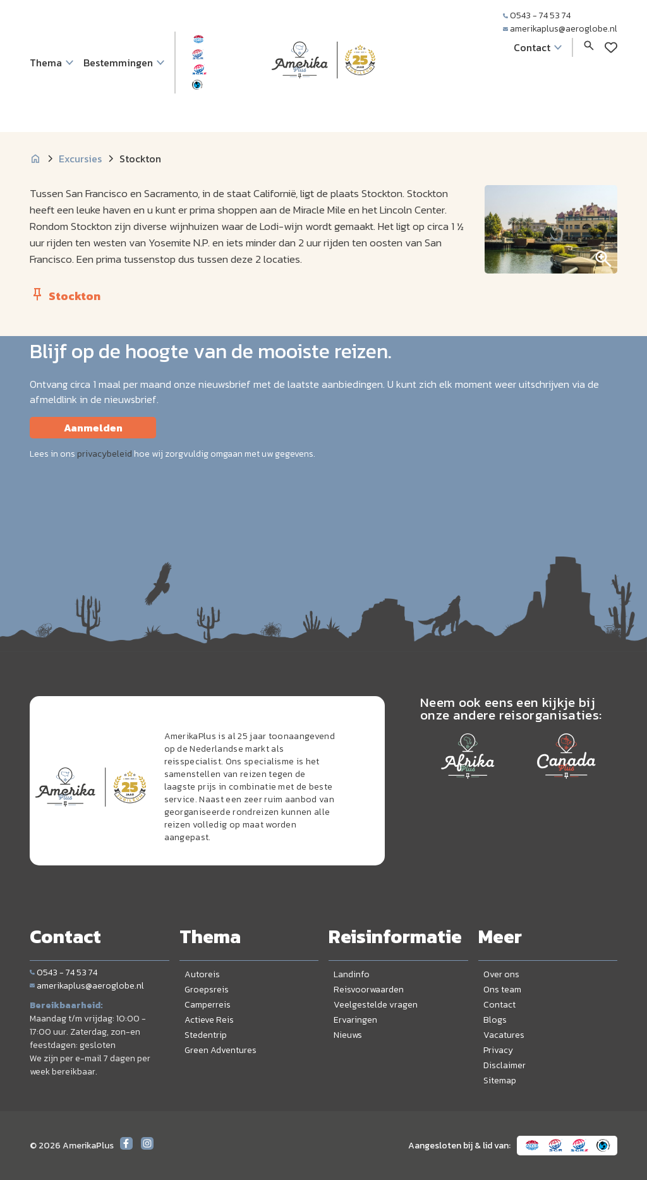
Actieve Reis (209, 1019)
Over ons (501, 974)
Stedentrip (205, 1035)
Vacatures (503, 1035)
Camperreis (207, 1004)
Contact (499, 1004)
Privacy (498, 1050)
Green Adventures (220, 1050)
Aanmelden (93, 427)
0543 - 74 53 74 (537, 15)
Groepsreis (206, 989)
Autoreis (202, 974)
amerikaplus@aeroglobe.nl (560, 28)
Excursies (80, 158)
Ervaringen (355, 1019)
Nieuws (348, 1035)
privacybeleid (104, 454)
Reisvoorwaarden (369, 989)
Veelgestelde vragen (376, 1004)
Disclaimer (504, 1065)
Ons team (502, 989)
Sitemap (499, 1080)
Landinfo (352, 974)
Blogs (495, 1019)
